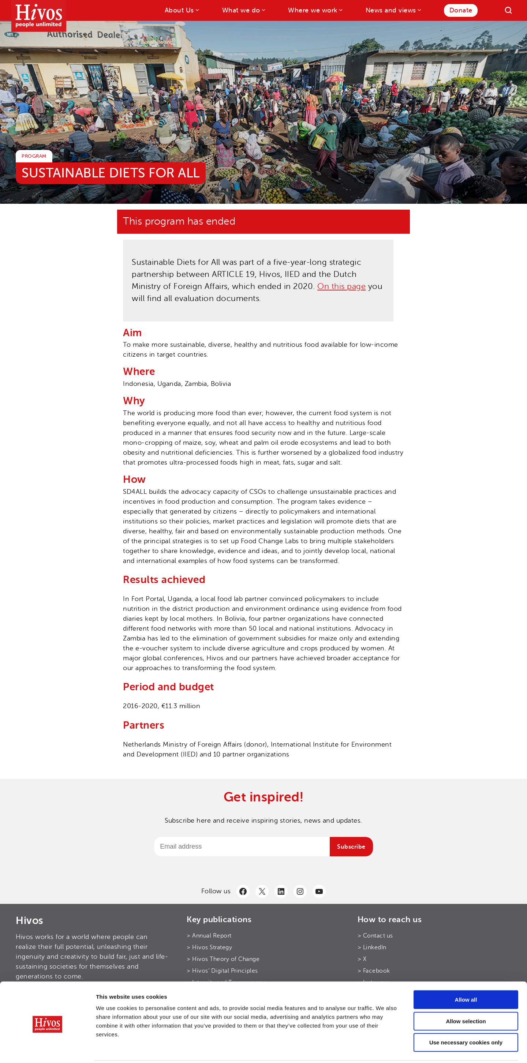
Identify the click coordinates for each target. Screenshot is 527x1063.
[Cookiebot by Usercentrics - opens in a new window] (47, 1048)
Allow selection (466, 995)
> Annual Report (209, 935)
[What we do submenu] (263, 10)
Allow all (466, 973)
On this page (341, 286)
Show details (384, 1048)
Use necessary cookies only (465, 1016)
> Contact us (375, 935)
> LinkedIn (372, 947)
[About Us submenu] (197, 10)
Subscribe (351, 847)
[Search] (508, 10)
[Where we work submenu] (340, 10)
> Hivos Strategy (209, 947)
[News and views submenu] (419, 10)
